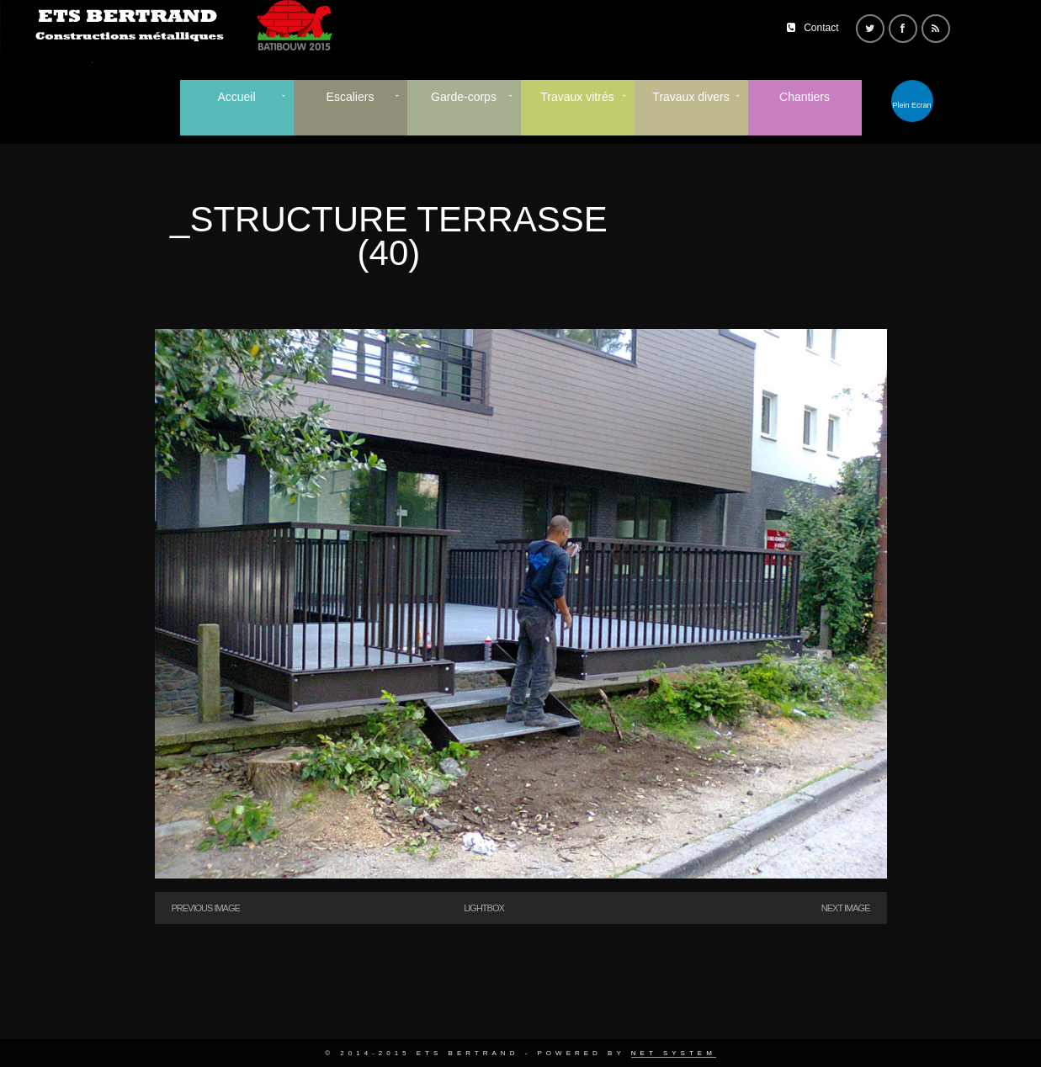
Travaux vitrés (576, 97)
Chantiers (804, 97)
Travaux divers (690, 97)
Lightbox (484, 908)
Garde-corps (464, 97)
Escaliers (350, 97)
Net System (673, 1053)
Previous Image (206, 908)
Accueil (236, 97)
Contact (821, 28)
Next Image (845, 908)
